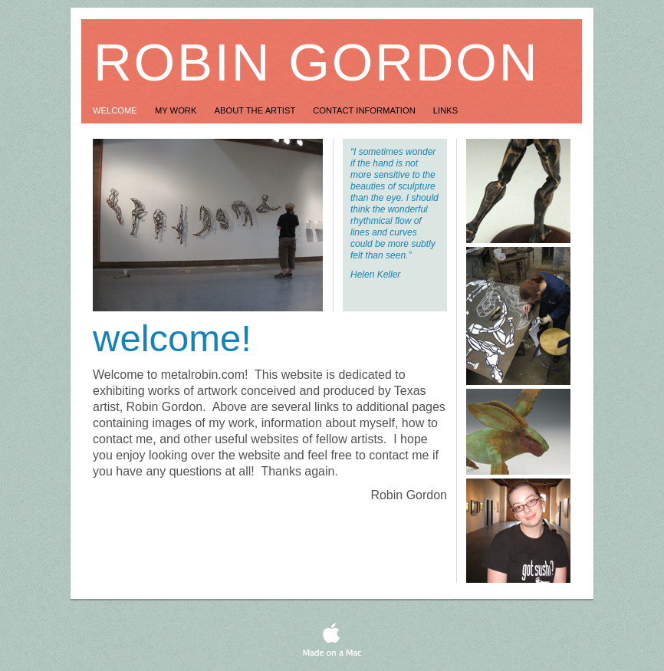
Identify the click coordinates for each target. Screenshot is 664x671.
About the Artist (256, 110)
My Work (177, 110)
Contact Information (365, 110)
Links (445, 110)
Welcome (116, 110)
